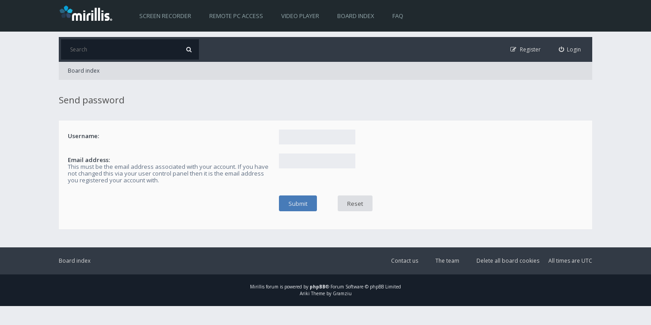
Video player (300, 16)
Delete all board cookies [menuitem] (507, 261)
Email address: (89, 160)
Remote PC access (236, 16)
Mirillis (257, 286)
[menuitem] (570, 49)
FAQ (397, 16)
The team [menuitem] (447, 261)
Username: (83, 136)
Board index (355, 16)
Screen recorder (165, 16)
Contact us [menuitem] (404, 261)
